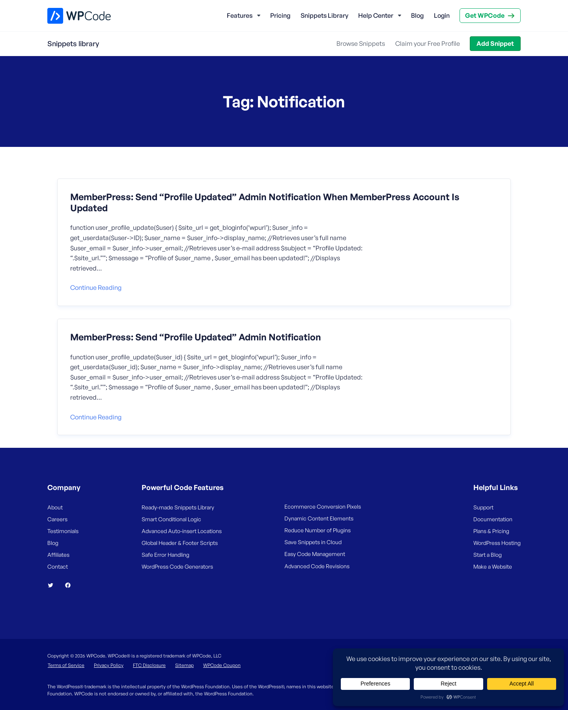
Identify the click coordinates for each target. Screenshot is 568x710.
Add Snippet (495, 43)
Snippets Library (324, 15)
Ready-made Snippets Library (178, 507)
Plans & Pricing (491, 531)
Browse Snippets (360, 43)
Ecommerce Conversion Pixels (322, 506)
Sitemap (184, 665)
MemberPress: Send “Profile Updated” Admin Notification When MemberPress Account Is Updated (265, 202)
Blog (417, 15)
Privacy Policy (108, 665)
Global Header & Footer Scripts (180, 542)
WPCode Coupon (222, 665)
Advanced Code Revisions (316, 566)
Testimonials (62, 531)
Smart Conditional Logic (171, 519)
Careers (57, 519)
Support (483, 507)
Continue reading (95, 287)
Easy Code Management (314, 553)
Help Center (375, 15)
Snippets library (73, 43)
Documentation (492, 519)
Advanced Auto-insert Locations (182, 531)
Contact (57, 566)
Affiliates (58, 554)
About (55, 507)
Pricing (280, 15)
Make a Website (492, 566)
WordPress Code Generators (177, 566)
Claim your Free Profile (427, 43)
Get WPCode (484, 15)
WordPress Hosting (497, 542)
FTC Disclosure (149, 665)
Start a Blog (487, 554)
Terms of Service (66, 665)
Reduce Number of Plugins (317, 530)
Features (239, 15)
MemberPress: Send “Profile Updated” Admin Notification (195, 337)
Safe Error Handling (165, 554)
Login (442, 15)
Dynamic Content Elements (318, 518)
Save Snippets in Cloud (313, 542)
